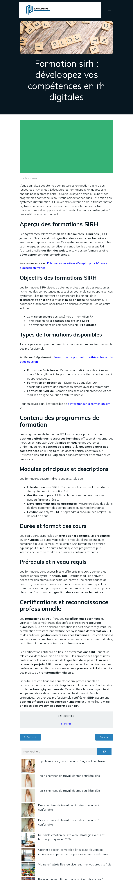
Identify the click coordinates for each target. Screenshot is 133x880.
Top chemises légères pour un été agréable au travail (72, 761)
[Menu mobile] (109, 10)
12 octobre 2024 (29, 178)
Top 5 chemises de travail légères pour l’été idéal (69, 776)
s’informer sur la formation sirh (89, 404)
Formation (66, 724)
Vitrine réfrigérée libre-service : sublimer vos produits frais (74, 864)
